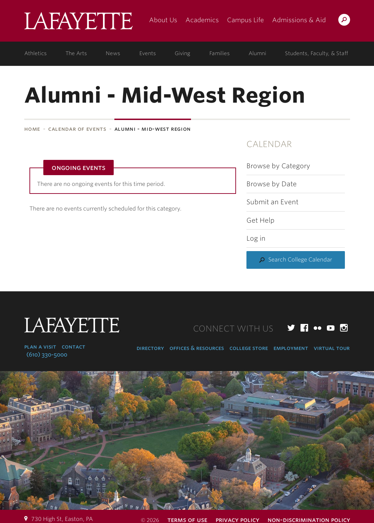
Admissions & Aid (299, 20)
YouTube (331, 328)
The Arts (76, 53)
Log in (256, 238)
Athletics (35, 53)
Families (219, 53)
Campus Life (245, 20)
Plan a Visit (40, 346)
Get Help (260, 220)
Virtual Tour (332, 348)
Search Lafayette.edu (344, 21)
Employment (290, 348)
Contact (73, 346)
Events (147, 53)
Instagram (344, 328)
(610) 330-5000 (46, 354)
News (113, 53)
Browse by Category (278, 166)
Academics (202, 20)
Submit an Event (272, 202)
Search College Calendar (300, 259)
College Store (248, 348)
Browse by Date (271, 184)
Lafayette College (78, 23)
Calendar (269, 144)
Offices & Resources (196, 348)
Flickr (317, 328)
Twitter (291, 328)
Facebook (304, 328)
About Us (163, 20)
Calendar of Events (77, 129)
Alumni (257, 53)
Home (32, 129)
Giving (182, 53)
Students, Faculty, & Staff (316, 53)
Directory (150, 348)
